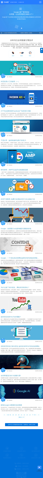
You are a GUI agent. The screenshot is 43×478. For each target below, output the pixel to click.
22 (24, 414)
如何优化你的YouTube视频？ (11, 317)
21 (21, 414)
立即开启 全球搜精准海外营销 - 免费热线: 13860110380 (21, 424)
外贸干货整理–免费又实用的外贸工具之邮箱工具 (18, 199)
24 (30, 414)
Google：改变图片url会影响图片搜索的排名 (16, 228)
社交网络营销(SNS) (33, 43)
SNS (30, 55)
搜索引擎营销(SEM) (23, 43)
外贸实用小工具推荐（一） (10, 81)
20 (18, 414)
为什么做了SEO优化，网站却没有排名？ (15, 287)
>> (38, 414)
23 (27, 414)
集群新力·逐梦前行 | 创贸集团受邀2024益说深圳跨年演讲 (28, 32)
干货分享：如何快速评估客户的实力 (13, 140)
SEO (13, 55)
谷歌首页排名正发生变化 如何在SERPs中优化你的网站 (20, 346)
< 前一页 (9, 414)
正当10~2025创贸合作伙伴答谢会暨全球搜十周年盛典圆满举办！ (12, 32)
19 (16, 414)
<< (4, 414)
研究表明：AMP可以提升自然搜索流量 (14, 170)
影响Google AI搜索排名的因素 (11, 405)
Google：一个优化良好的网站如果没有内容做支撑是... (20, 258)
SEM (21, 55)
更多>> (40, 32)
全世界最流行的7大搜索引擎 (11, 375)
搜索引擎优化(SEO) (13, 43)
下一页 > (34, 414)
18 (13, 414)
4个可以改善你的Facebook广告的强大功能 (16, 111)
